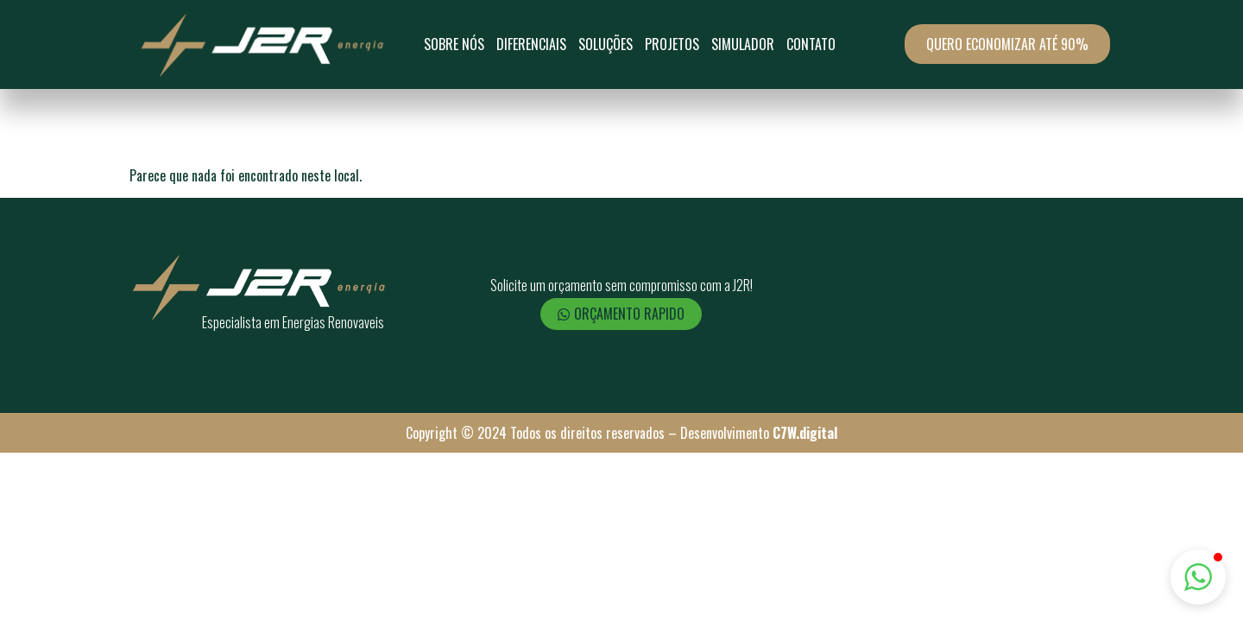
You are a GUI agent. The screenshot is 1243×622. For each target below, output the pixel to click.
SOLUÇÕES (605, 44)
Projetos (672, 44)
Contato (811, 44)
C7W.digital (805, 432)
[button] (1198, 577)
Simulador (742, 44)
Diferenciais (531, 44)
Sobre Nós (454, 44)
